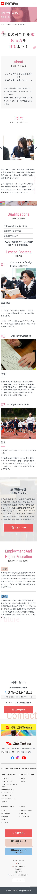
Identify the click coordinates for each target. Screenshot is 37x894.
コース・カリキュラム (8, 774)
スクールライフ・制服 (26, 774)
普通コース (6, 802)
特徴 (7, 769)
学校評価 (18, 869)
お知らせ (17, 769)
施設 (11, 769)
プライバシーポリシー (18, 860)
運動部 (23, 778)
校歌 (18, 863)
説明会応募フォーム (18, 842)
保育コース (6, 778)
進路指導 (18, 872)
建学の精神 (6, 813)
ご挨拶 (4, 810)
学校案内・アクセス (7, 807)
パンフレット (25, 817)
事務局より (25, 769)
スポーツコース (7, 781)
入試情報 (22, 807)
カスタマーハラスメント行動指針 (18, 875)
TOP (2, 24)
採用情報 (33, 769)
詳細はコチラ (18, 527)
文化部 (23, 781)
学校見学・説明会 (26, 810)
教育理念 (5, 817)
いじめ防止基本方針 (18, 866)
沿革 (3, 820)
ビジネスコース (7, 793)
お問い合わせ (18, 709)
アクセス (5, 822)
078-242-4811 (18, 692)
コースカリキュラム (11, 24)
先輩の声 (24, 813)
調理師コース (6, 796)
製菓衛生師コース (8, 789)
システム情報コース (8, 799)
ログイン (18, 880)
